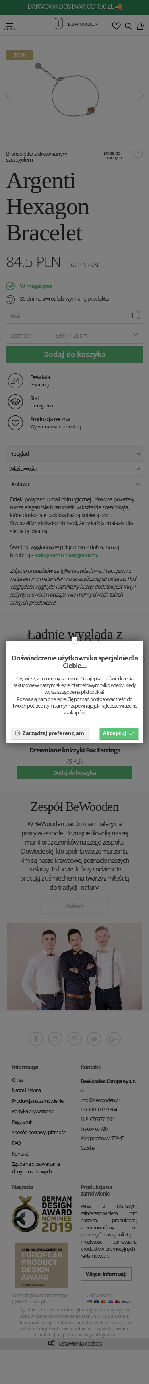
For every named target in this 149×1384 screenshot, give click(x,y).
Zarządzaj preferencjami (50, 733)
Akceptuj (119, 733)
